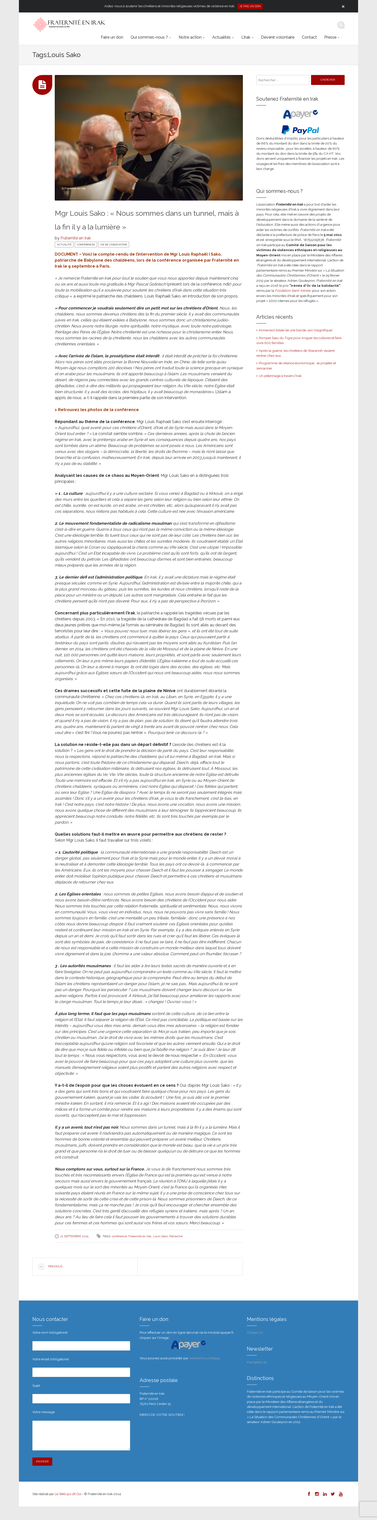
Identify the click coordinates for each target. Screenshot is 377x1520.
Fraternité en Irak (75, 251)
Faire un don (112, 37)
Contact (309, 37)
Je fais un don (250, 6)
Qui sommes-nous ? (149, 37)
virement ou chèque (204, 1372)
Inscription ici (257, 1375)
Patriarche (176, 1250)
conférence (119, 1250)
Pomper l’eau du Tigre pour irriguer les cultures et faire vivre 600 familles (298, 340)
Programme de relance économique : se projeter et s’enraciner (296, 365)
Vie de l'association (113, 258)
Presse (330, 37)
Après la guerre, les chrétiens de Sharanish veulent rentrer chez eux (295, 353)
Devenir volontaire (277, 37)
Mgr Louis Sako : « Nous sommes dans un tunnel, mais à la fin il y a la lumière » (138, 225)
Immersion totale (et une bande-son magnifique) (295, 330)
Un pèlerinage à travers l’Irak (280, 376)
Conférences (86, 258)
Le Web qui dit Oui (68, 1507)
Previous (50, 1280)
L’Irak (245, 37)
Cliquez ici (255, 1346)
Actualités (221, 37)
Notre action (190, 37)
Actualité (64, 258)
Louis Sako (160, 1250)
